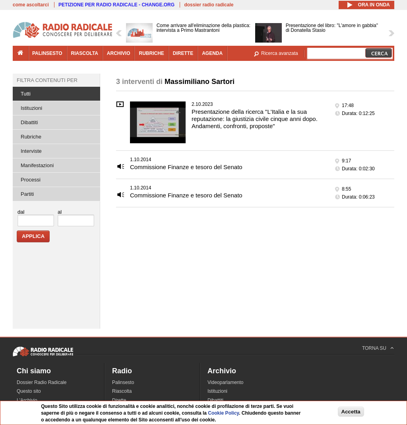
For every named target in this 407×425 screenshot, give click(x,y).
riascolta (84, 53)
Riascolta (122, 391)
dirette (183, 53)
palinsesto (47, 53)
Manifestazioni (37, 165)
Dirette (119, 400)
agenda (212, 53)
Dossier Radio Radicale (41, 382)
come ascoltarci (31, 5)
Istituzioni (31, 108)
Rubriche (31, 137)
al (60, 211)
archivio (118, 53)
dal (20, 211)
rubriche (151, 53)
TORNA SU (374, 348)
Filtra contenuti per (47, 80)
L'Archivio (27, 400)
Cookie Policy (223, 413)
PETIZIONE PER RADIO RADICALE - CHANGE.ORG (116, 5)
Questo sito (29, 391)
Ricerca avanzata (279, 53)
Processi (31, 180)
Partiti (27, 194)
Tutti (26, 94)
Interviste (31, 151)
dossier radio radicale (208, 5)
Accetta (350, 412)
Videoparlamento (225, 382)
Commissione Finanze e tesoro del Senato (186, 167)
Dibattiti (29, 122)
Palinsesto (123, 382)
